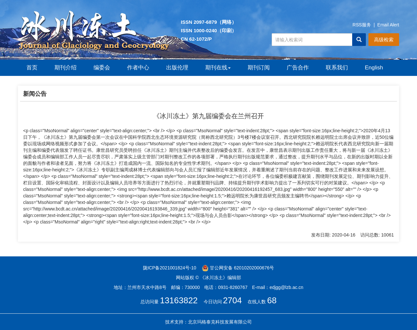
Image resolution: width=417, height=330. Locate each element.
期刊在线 (218, 68)
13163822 (179, 300)
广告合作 (298, 68)
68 (272, 300)
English (374, 68)
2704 (232, 300)
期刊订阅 (259, 68)
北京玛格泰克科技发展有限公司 (220, 321)
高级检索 (384, 39)
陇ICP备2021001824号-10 (169, 267)
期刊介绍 (65, 68)
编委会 (101, 68)
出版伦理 (177, 68)
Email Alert (388, 24)
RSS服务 (361, 24)
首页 (31, 68)
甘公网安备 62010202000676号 (238, 267)
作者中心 (138, 68)
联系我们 (337, 68)
